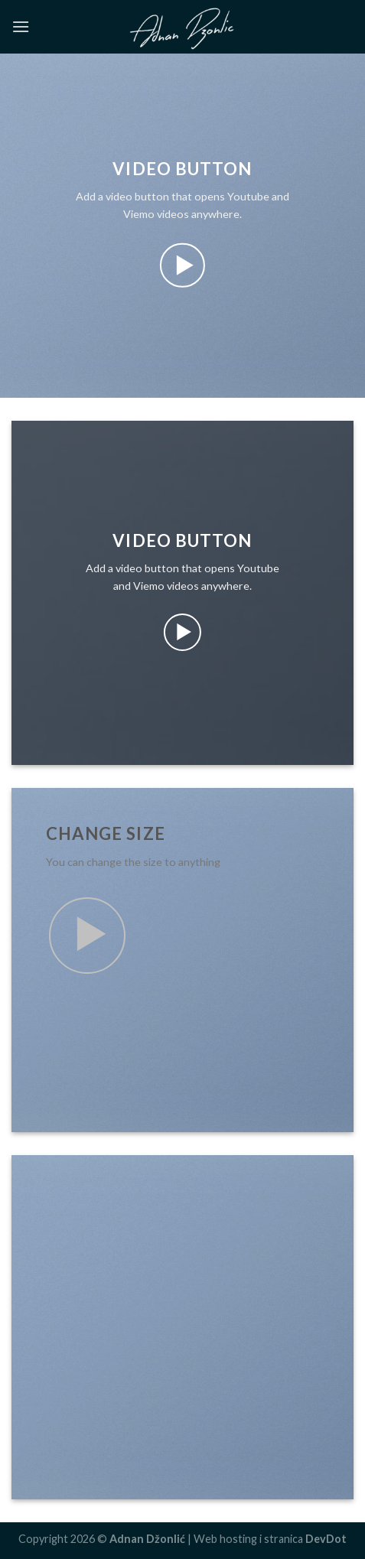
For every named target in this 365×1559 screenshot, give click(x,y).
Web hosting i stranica (270, 1538)
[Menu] (20, 26)
